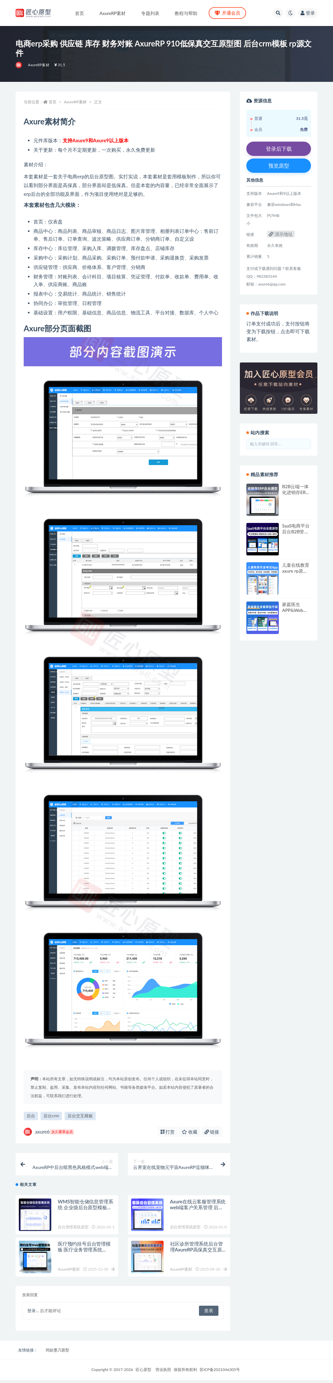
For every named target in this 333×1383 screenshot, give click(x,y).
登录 (308, 13)
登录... (33, 1313)
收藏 (189, 1132)
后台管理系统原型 (73, 1229)
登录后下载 (279, 149)
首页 (52, 101)
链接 (211, 1132)
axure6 (49, 1132)
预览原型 (278, 165)
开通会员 (227, 13)
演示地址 (281, 234)
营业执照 (163, 1372)
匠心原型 (143, 1372)
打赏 (168, 1132)
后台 (31, 1115)
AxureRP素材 (38, 65)
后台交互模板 (80, 1115)
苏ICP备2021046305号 (220, 1372)
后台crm (51, 1115)
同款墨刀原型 (57, 1353)
